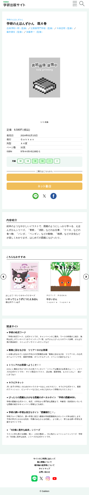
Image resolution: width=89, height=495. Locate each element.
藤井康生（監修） (15, 32)
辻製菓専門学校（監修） (42, 28)
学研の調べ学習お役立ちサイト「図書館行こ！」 (32, 412)
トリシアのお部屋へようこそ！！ (25, 365)
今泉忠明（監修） (65, 28)
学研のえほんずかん (15, 20)
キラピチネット (16, 382)
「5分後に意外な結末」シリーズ (24, 430)
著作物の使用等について (44, 465)
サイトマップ (44, 469)
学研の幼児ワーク (17, 332)
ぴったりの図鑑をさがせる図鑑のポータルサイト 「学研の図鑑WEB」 (43, 397)
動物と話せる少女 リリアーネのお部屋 (28, 350)
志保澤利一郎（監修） (17, 28)
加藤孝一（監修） (35, 32)
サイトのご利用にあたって (44, 459)
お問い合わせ (44, 472)
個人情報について (44, 462)
